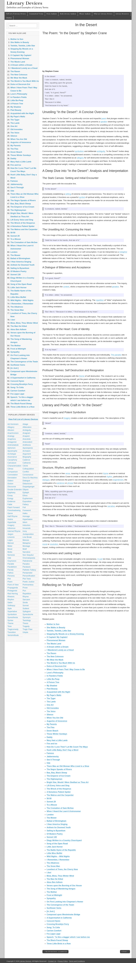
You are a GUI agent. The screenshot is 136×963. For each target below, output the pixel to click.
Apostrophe (12, 451)
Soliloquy (11, 605)
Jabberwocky (53, 756)
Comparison (13, 472)
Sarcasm (26, 600)
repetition (100, 300)
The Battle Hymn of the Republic (61, 850)
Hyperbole (12, 522)
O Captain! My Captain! (57, 637)
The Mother (52, 892)
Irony (25, 531)
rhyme (105, 473)
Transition (12, 632)
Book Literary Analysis (68, 14)
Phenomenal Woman (56, 640)
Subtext (26, 608)
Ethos (25, 495)
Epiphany (11, 492)
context (66, 287)
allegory (80, 158)
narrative (111, 506)
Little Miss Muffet (54, 853)
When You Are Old (55, 718)
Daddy (49, 737)
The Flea (50, 727)
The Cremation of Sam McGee (60, 808)
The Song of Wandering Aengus (61, 889)
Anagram (26, 433)
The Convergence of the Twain (60, 905)
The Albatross (53, 863)
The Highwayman (54, 779)
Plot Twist (27, 579)
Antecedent (27, 442)
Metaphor (27, 543)
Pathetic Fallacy (29, 570)
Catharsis (27, 463)
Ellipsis (26, 490)
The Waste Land (54, 644)
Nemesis (11, 555)
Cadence (26, 460)
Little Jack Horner (55, 847)
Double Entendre (15, 490)
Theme (10, 623)
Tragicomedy (13, 629)
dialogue (46, 480)
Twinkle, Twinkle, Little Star (59, 631)
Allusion (11, 430)
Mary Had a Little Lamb (57, 740)
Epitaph (26, 492)
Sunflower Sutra (54, 908)
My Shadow (52, 686)
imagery (67, 418)
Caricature (12, 463)
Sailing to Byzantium (56, 831)
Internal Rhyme (14, 531)
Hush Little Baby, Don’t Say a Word (62, 750)
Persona (11, 576)
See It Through (53, 760)
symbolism (79, 151)
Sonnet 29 (51, 802)
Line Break (27, 537)
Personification (29, 576)
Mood (10, 549)
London (50, 815)
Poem (10, 582)
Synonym (27, 617)
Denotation (12, 478)
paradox (115, 287)
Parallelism (12, 567)
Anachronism (13, 433)
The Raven (51, 653)
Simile (25, 602)
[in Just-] (51, 911)
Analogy (11, 436)
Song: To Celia (53, 927)
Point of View (13, 585)
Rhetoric (11, 597)
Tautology (27, 620)
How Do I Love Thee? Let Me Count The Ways (67, 747)
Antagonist (12, 442)
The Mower (52, 818)
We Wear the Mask (55, 660)
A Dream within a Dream (57, 647)
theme (81, 376)
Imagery (11, 525)
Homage (26, 516)
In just (99, 559)
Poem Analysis (52, 14)
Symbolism (12, 614)
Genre (10, 513)
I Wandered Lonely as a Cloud (60, 650)
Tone (10, 626)
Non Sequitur (28, 555)
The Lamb (51, 702)
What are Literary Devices (103, 14)
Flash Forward (14, 507)
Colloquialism (28, 469)
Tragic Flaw (27, 629)
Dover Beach (52, 731)
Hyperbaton (27, 519)
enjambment (118, 480)
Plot (9, 579)
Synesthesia (13, 617)
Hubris (10, 519)
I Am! (49, 872)
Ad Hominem (13, 424)
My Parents (52, 724)
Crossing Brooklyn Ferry (58, 924)
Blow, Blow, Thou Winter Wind (60, 876)
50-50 (49, 798)
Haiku (25, 513)
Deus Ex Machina (30, 478)
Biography (27, 457)
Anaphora (12, 439)
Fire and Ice (52, 743)
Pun (24, 591)
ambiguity (101, 151)
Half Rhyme (12, 516)
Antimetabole (13, 445)
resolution (54, 544)
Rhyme (26, 597)
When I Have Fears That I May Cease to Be (66, 669)
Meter (10, 546)
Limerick (11, 537)
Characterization (14, 466)
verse (67, 473)
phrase (70, 483)
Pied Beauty (52, 689)
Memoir (11, 543)
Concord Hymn (53, 921)
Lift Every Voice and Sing (58, 785)
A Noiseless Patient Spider (59, 792)
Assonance (12, 457)
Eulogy (10, 498)
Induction (26, 525)
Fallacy (26, 504)
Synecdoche (28, 614)
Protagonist (12, 591)
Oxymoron (12, 561)
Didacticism (27, 484)
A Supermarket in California (59, 918)
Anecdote (27, 439)
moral (44, 544)
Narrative (26, 552)
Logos (10, 540)
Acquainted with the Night (58, 692)
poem (103, 118)
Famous (50, 753)
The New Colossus (55, 656)
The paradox (116, 355)
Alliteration (27, 427)
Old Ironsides (53, 708)
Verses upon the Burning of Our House (64, 885)
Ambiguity (27, 430)
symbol (82, 197)
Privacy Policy (63, 961)
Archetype (12, 454)
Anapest (26, 436)
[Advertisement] (86, 53)
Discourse (12, 487)
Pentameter (27, 573)
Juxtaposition (28, 534)
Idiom (25, 522)
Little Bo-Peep (53, 679)
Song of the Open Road (57, 843)
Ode (48, 763)
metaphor (123, 252)
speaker (103, 122)
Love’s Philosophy (55, 673)
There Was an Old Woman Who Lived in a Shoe (68, 766)
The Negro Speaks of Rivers (59, 769)
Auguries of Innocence (57, 721)
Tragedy (26, 626)
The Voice (51, 711)
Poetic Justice (28, 582)
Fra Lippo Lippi (53, 934)
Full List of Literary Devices (16, 14)
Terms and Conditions (77, 961)
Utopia (25, 632)
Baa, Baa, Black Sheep (57, 773)
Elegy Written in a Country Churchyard (64, 840)
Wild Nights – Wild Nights (58, 856)
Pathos (10, 573)
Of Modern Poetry (55, 834)
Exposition (27, 501)
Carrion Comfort (54, 931)
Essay (10, 495)
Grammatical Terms (36, 14)
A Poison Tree (53, 682)
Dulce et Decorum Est (56, 666)
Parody (11, 570)
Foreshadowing (14, 510)
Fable (10, 504)
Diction (10, 484)
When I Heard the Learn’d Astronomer (64, 811)
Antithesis (27, 445)
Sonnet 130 (52, 837)
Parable (11, 564)
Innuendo (27, 528)
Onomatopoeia (29, 558)
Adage (25, 424)
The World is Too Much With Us (61, 663)
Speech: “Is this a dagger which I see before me (68, 937)
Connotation (13, 475)
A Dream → (124, 951)
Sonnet (26, 605)
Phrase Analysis (84, 14)
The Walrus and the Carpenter (60, 795)
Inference (11, 528)
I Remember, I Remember (58, 860)
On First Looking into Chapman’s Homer (65, 902)
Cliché (25, 466)
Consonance (28, 475)
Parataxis (27, 567)
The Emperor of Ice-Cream (58, 776)
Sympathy (51, 898)
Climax (10, 469)
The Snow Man (53, 866)
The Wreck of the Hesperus (59, 789)
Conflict (26, 472)
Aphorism (12, 448)
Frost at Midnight (54, 895)
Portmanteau (28, 585)
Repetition (27, 594)
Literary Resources (122, 14)
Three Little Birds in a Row (59, 944)
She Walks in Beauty (56, 627)
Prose (25, 588)
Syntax (10, 620)
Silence (50, 714)
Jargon (10, 534)
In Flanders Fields (55, 676)
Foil (24, 507)
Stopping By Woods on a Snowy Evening (65, 634)
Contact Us (52, 961)
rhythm (109, 477)
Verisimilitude (13, 635)
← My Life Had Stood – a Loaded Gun (55, 951)
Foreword (27, 510)
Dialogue (26, 481)
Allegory (11, 427)
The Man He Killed (55, 879)
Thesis (25, 623)
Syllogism (27, 611)
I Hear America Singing (57, 824)
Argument (27, 454)
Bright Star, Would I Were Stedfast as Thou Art (68, 782)
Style (10, 608)
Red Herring (13, 594)
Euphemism (28, 498)
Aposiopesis (28, 448)
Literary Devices (24, 3)
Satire (10, 602)
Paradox (26, 564)
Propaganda (13, 588)
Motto (10, 552)
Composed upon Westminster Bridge (63, 914)
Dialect (10, 481)
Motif (25, 549)
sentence (61, 483)
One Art (50, 705)
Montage (26, 546)
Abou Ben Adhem (55, 882)
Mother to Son (53, 624)
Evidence (11, 501)
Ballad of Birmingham (56, 821)
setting (68, 194)
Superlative (12, 611)
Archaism (27, 451)
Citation (9, 18)
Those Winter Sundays (57, 734)
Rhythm (11, 600)
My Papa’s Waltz (54, 695)
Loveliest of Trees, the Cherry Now (62, 869)
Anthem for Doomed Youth (59, 827)
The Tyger (51, 698)
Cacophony (12, 460)
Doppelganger (29, 487)
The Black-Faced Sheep (57, 940)
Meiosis (26, 540)
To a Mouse (52, 805)
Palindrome (27, 561)
